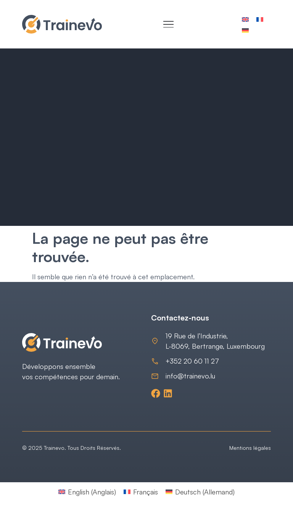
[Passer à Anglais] (245, 18)
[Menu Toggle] (168, 24)
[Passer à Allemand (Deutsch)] (200, 491)
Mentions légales (250, 447)
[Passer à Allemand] (245, 29)
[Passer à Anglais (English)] (87, 491)
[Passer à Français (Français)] (141, 491)
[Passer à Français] (260, 18)
